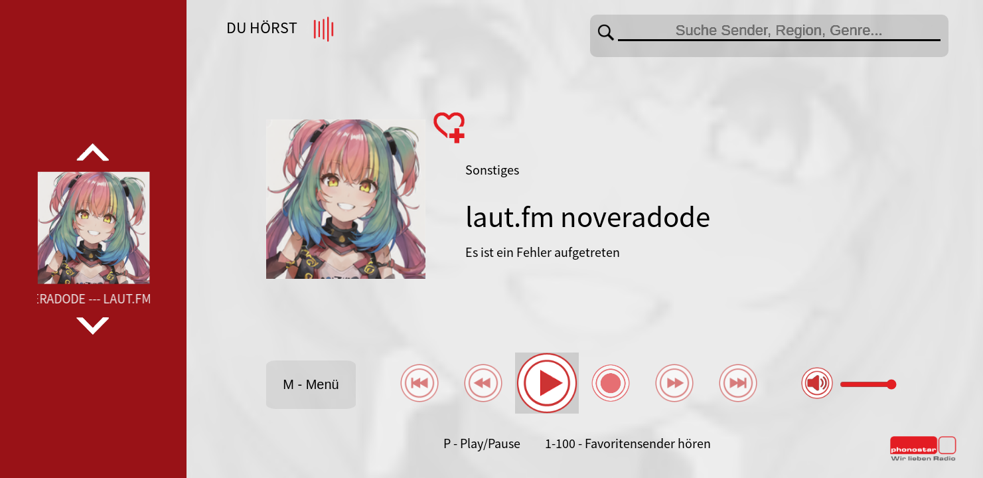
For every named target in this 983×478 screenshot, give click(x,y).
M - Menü (311, 384)
